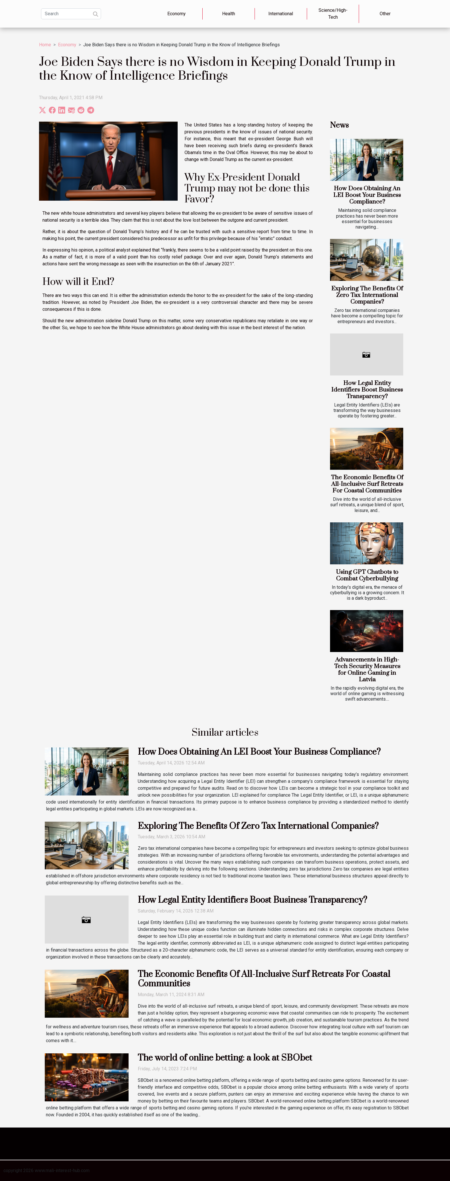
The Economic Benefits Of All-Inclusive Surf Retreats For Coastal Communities (367, 484)
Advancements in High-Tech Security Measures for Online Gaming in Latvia (367, 669)
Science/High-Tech (333, 13)
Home (45, 44)
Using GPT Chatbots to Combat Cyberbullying (367, 575)
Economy (176, 13)
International (280, 13)
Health (228, 13)
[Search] (71, 13)
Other (385, 13)
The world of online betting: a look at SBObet (225, 1057)
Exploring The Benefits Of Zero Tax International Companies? (367, 295)
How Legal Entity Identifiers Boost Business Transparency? (367, 389)
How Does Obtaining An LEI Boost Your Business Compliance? (367, 195)
